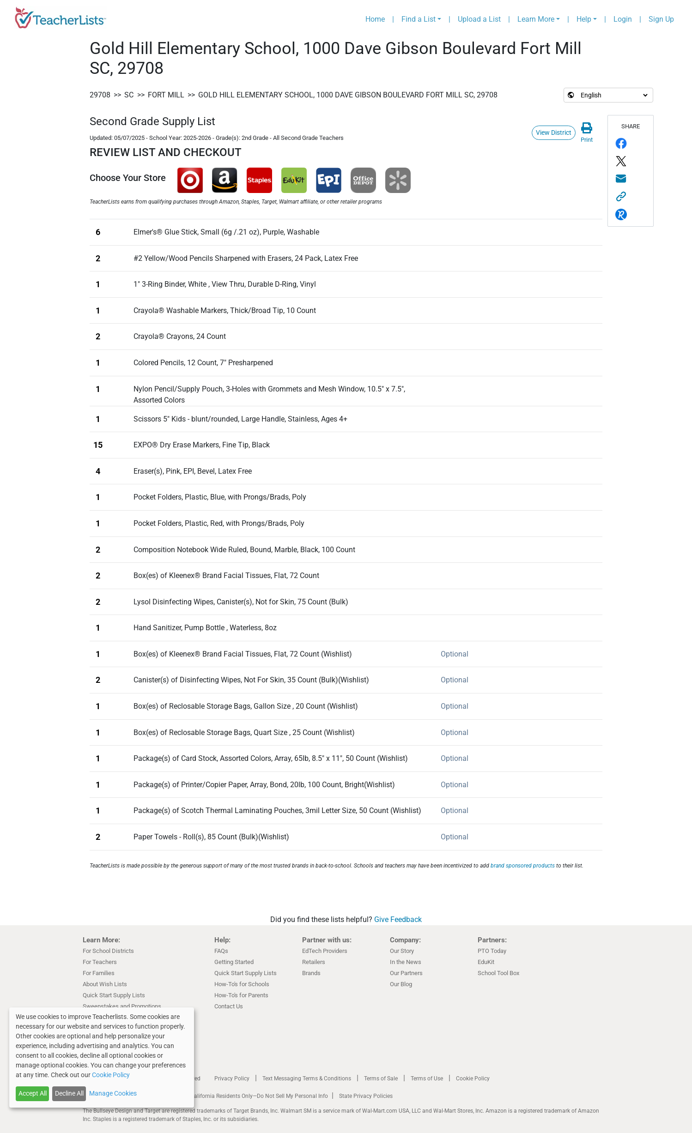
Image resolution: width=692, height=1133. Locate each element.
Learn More (535, 19)
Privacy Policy (231, 1078)
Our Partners (406, 973)
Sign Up (661, 19)
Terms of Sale (381, 1078)
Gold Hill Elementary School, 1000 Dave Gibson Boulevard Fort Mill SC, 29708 (348, 94)
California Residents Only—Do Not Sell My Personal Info (259, 1096)
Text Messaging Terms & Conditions (306, 1078)
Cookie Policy (473, 1078)
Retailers (313, 961)
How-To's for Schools (241, 984)
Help (584, 19)
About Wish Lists (105, 984)
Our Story (402, 950)
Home (375, 19)
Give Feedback (398, 919)
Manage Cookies (113, 1093)
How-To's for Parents (241, 995)
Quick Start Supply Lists (114, 995)
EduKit (486, 961)
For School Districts (108, 950)
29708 (100, 94)
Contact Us (228, 1006)
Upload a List (479, 19)
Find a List (418, 19)
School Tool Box (498, 973)
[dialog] (101, 1057)
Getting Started (234, 961)
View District (553, 132)
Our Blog (401, 984)
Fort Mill (166, 94)
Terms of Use (427, 1078)
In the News (405, 961)
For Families (99, 973)
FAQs (221, 950)
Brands (311, 973)
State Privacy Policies (366, 1096)
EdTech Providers (324, 950)
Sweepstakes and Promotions (122, 1006)
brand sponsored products (523, 865)
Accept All (32, 1093)
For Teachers (100, 961)
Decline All (69, 1093)
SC (129, 94)
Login (622, 19)
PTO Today (492, 950)
